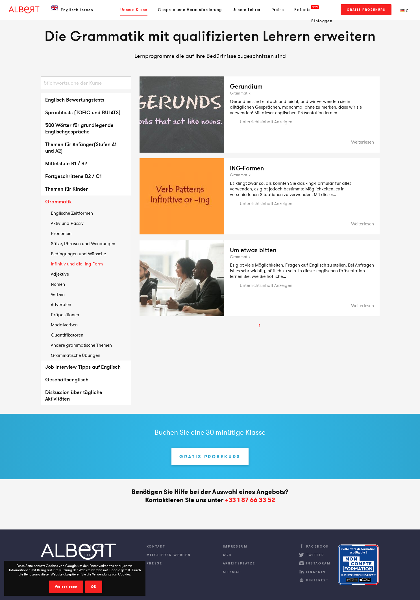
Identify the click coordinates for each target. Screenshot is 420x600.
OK (94, 586)
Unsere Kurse (133, 9)
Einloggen (321, 20)
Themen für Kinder (66, 189)
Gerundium (246, 86)
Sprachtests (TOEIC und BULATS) (83, 112)
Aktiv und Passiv (67, 223)
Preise (277, 9)
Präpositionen (65, 314)
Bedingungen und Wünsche (78, 253)
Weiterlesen (66, 586)
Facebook (317, 546)
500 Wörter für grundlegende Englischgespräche (79, 128)
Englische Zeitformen (72, 213)
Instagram (318, 563)
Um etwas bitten (253, 250)
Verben (58, 294)
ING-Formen (247, 168)
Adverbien (61, 304)
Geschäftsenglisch (66, 379)
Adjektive (60, 274)
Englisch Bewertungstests (74, 99)
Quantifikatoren (67, 335)
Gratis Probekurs (366, 10)
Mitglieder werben (169, 555)
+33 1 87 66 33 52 (250, 500)
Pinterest (317, 580)
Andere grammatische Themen (81, 345)
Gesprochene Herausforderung (190, 9)
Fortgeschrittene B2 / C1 (73, 176)
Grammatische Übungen (75, 355)
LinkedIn (316, 572)
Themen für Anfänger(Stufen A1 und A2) (81, 147)
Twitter (315, 555)
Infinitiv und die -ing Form (77, 264)
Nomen (58, 284)
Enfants (302, 9)
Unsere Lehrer (246, 9)
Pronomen (61, 233)
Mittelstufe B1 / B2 (66, 163)
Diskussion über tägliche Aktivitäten (73, 395)
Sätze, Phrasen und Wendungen (83, 243)
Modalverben (64, 325)
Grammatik (58, 201)
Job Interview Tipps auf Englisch (83, 367)
